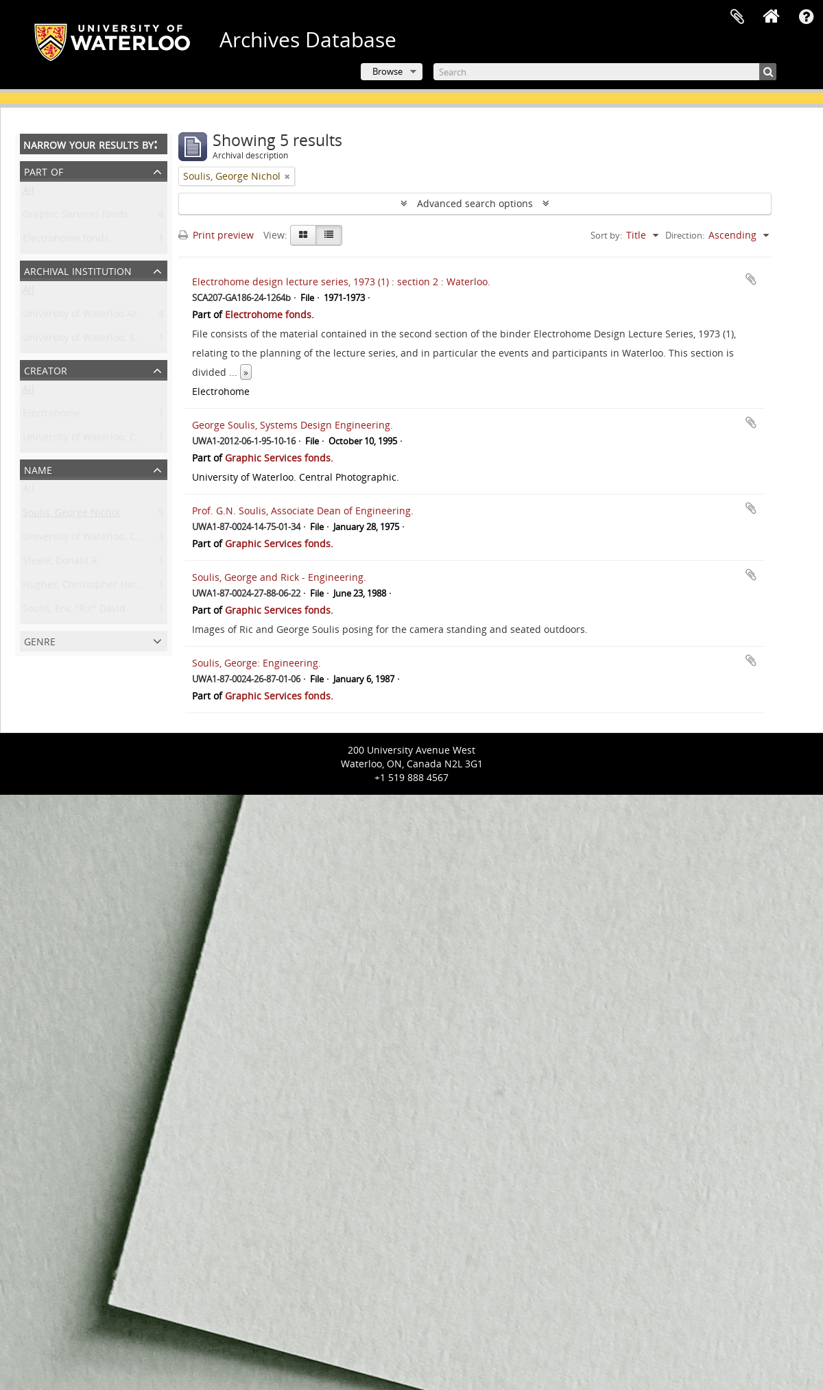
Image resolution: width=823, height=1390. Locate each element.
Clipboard (737, 17)
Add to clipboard (751, 279)
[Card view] (303, 235)
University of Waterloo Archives (94, 316)
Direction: (684, 235)
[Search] (604, 71)
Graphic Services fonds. (77, 217)
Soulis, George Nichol (71, 515)
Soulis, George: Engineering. (256, 662)
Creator (45, 369)
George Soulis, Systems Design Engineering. (292, 424)
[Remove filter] (287, 176)
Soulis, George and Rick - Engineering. (279, 577)
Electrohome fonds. (67, 241)
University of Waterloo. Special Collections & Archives (145, 340)
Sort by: (606, 235)
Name (38, 468)
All (28, 193)
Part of (43, 170)
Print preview (216, 234)
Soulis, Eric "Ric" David (74, 611)
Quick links (806, 17)
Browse (387, 71)
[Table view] (328, 235)
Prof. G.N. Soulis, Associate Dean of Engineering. (303, 510)
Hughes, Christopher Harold (87, 587)
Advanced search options (475, 203)
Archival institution (78, 270)
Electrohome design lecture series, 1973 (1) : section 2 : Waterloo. (341, 281)
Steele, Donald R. (61, 563)
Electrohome (51, 415)
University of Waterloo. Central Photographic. (126, 439)
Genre (40, 640)
